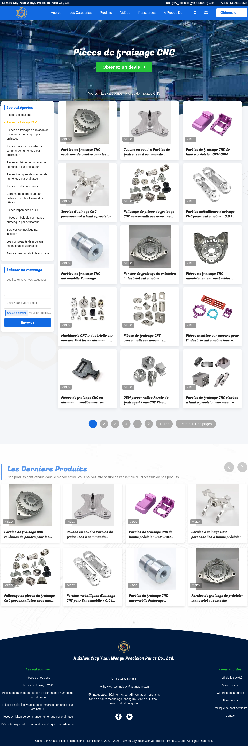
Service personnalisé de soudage (28, 253)
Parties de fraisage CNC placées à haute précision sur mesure (212, 400)
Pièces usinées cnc (19, 114)
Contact (230, 715)
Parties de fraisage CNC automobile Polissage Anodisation (80, 276)
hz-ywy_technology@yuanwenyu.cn (191, 3)
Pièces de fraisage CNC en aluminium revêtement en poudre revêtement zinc (82, 400)
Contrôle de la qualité (230, 692)
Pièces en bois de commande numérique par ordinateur (25, 220)
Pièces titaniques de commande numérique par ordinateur (27, 176)
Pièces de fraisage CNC (22, 122)
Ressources (147, 12)
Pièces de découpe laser (22, 186)
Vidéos (125, 12)
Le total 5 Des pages (196, 424)
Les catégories (81, 12)
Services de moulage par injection (22, 232)
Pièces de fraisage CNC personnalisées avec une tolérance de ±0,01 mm (143, 338)
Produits (106, 12)
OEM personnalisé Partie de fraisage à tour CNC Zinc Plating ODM (146, 400)
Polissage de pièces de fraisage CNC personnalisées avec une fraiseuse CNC (149, 214)
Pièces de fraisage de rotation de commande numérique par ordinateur (28, 134)
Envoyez (27, 322)
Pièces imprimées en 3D (22, 210)
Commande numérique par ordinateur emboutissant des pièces (25, 198)
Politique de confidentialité (230, 708)
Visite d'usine (230, 685)
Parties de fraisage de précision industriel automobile (150, 276)
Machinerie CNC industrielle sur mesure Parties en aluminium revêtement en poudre (87, 338)
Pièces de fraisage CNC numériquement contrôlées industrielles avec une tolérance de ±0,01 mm (208, 276)
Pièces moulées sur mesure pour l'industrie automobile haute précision (212, 338)
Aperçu (56, 12)
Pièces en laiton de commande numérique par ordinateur (26, 164)
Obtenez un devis (233, 12)
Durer (164, 424)
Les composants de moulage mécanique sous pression (25, 243)
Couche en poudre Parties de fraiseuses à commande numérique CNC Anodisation (147, 152)
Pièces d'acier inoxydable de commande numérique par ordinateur (25, 150)
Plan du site (230, 700)
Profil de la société (230, 677)
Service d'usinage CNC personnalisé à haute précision (86, 214)
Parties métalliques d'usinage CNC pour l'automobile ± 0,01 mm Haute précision (210, 214)
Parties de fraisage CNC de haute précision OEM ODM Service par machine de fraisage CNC (208, 152)
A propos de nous (177, 12)
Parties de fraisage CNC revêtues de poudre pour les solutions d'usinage (84, 152)
